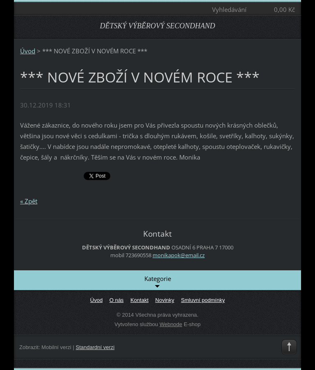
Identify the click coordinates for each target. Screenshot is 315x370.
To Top (289, 347)
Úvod (27, 51)
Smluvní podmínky (203, 300)
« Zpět (28, 201)
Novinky (164, 300)
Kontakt (139, 300)
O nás (117, 300)
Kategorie (157, 282)
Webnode (171, 324)
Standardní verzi (95, 347)
